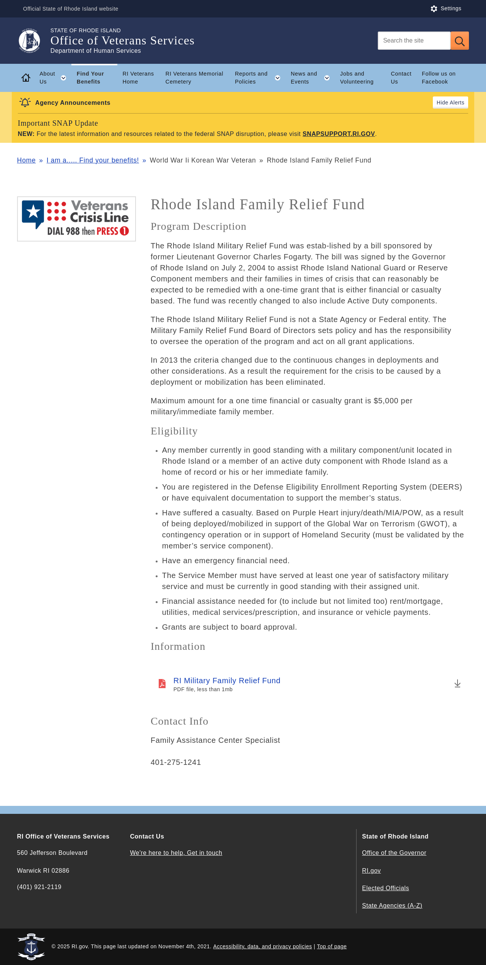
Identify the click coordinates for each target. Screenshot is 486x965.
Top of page (332, 946)
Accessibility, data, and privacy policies (262, 946)
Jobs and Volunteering (357, 78)
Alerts (457, 103)
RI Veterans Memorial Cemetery (194, 78)
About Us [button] (55, 77)
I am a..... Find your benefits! (93, 160)
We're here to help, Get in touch (176, 853)
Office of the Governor (394, 853)
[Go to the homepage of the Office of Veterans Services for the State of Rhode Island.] (33, 41)
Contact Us (401, 78)
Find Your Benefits (90, 78)
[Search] (414, 41)
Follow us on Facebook (439, 78)
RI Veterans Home (138, 78)
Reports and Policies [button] (260, 77)
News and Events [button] (313, 77)
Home (26, 160)
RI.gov (371, 870)
